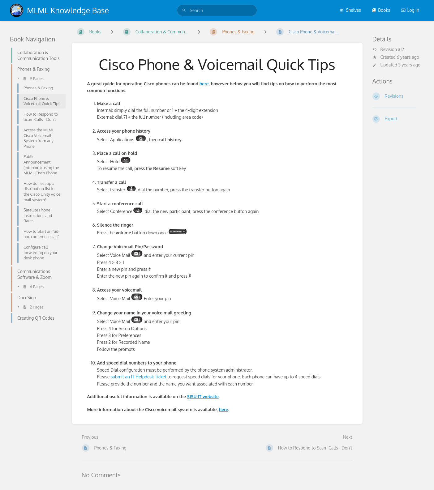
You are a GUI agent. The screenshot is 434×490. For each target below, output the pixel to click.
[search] (217, 10)
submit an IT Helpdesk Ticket (138, 376)
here (204, 83)
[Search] (184, 10)
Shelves (350, 10)
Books (381, 10)
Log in (410, 10)
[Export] (398, 119)
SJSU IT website (203, 396)
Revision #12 (388, 49)
